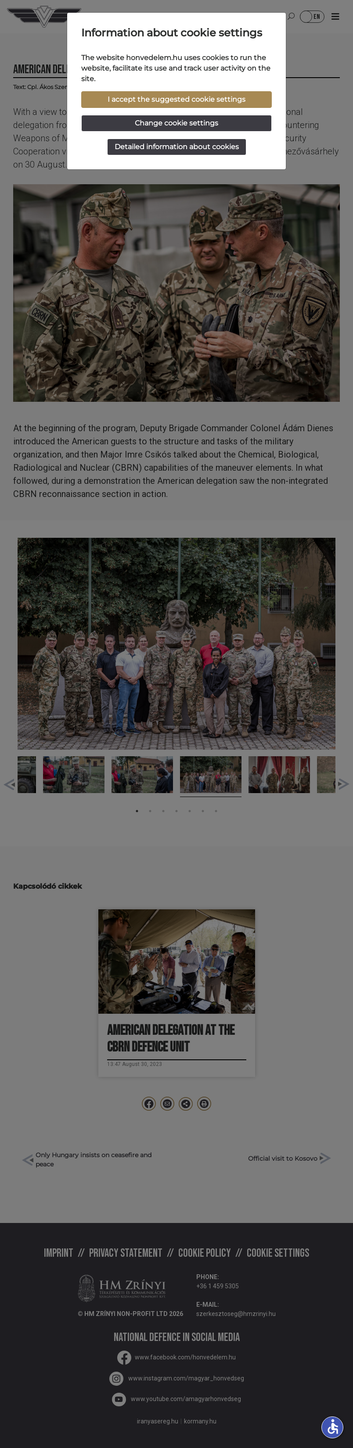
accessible (333, 1426)
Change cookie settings (176, 123)
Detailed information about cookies (177, 147)
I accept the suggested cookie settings (176, 99)
